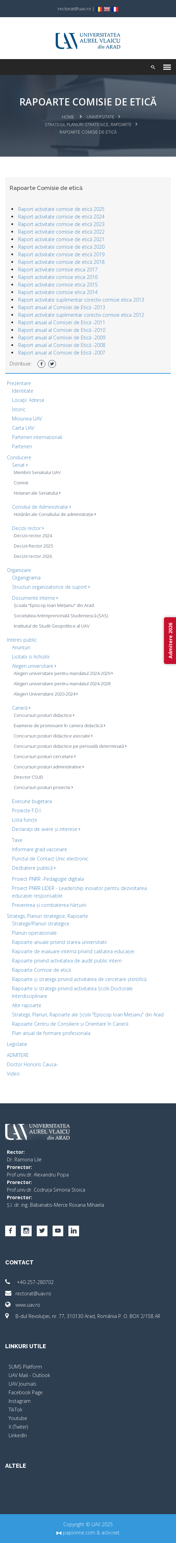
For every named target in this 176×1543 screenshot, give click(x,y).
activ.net (110, 1532)
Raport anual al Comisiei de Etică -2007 (61, 352)
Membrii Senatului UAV (37, 472)
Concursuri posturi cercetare (45, 756)
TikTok (15, 1409)
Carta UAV (23, 428)
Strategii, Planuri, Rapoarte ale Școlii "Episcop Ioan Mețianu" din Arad (88, 1014)
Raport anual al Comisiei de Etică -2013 (61, 307)
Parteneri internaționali (37, 437)
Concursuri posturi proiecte (43, 787)
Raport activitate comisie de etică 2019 (61, 254)
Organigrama (26, 577)
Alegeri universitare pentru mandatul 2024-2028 (62, 683)
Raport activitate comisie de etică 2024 (61, 216)
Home (68, 117)
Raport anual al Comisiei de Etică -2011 (61, 322)
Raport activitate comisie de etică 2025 (61, 209)
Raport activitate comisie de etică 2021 (61, 239)
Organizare (19, 570)
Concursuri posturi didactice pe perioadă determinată (70, 746)
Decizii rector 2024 (33, 535)
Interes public (22, 640)
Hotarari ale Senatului (37, 493)
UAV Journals (22, 1384)
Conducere (19, 457)
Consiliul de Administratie (41, 507)
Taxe (17, 840)
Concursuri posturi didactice (44, 715)
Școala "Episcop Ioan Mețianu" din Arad (54, 605)
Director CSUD (28, 777)
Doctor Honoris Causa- (32, 1064)
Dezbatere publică (33, 868)
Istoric (18, 409)
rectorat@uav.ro (28, 1293)
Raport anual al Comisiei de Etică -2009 (61, 337)
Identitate (22, 390)
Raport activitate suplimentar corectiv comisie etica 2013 (81, 299)
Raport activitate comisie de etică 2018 (61, 262)
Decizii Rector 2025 (33, 546)
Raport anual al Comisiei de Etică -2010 (61, 330)
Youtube (18, 1418)
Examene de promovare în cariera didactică (59, 725)
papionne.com (76, 1532)
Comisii (21, 483)
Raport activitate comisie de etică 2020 (61, 247)
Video (13, 1073)
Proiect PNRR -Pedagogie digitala (48, 879)
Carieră (21, 708)
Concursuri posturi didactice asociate (53, 736)
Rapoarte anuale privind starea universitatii (59, 942)
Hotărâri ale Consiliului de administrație (55, 514)
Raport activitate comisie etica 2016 (58, 277)
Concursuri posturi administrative (49, 767)
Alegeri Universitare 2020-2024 (46, 694)
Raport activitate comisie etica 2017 (58, 269)
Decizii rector (28, 528)
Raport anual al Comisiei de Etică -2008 (61, 345)
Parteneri (22, 446)
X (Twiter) (18, 1426)
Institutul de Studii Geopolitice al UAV (52, 626)
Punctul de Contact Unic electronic (50, 858)
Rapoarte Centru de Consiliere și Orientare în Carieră (70, 1024)
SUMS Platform (25, 1366)
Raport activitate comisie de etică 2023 (61, 224)
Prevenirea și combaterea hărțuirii (49, 905)
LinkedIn (18, 1435)
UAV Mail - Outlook (29, 1375)
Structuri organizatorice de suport (51, 587)
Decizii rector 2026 (33, 556)
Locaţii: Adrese (28, 400)
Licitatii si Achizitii (31, 656)
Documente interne (35, 598)
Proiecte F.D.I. (27, 810)
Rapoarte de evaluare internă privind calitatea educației (73, 951)
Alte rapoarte (26, 1005)
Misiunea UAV (27, 418)
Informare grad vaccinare (39, 849)
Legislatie (17, 1044)
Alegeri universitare (34, 666)
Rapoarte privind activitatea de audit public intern (67, 960)
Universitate (100, 117)
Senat (20, 465)
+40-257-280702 (29, 1282)
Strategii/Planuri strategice (40, 923)
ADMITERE (18, 1055)
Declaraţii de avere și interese (46, 829)
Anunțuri (21, 647)
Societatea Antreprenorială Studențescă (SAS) (61, 615)
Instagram (20, 1401)
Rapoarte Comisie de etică (41, 970)
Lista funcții (24, 819)
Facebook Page (26, 1392)
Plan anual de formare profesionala (51, 1033)
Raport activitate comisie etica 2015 (58, 284)
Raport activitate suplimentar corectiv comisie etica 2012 (81, 315)
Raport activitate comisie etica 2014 (58, 292)
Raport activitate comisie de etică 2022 (61, 231)
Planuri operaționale (34, 933)
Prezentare (19, 383)
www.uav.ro (22, 1305)
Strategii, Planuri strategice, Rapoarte (88, 124)
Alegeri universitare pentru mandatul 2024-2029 (63, 673)
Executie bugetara (32, 801)
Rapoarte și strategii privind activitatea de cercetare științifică (79, 979)
